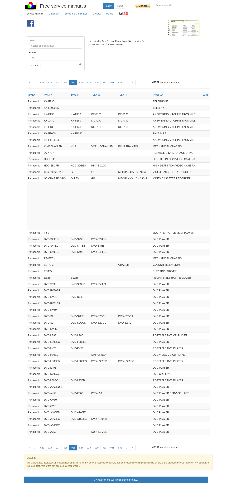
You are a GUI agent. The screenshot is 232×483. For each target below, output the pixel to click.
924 (58, 82)
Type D (122, 95)
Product (158, 95)
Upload (109, 13)
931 (112, 82)
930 (104, 82)
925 (65, 82)
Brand (31, 95)
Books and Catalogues (76, 13)
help (80, 64)
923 (50, 82)
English (108, 6)
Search (34, 65)
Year (205, 95)
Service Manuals (35, 13)
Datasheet (54, 13)
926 (73, 82)
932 (120, 82)
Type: (32, 40)
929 (96, 82)
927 (81, 82)
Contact (97, 13)
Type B (75, 95)
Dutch (120, 6)
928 (89, 82)
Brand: (32, 52)
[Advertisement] (110, 28)
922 (42, 82)
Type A (48, 95)
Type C (95, 95)
